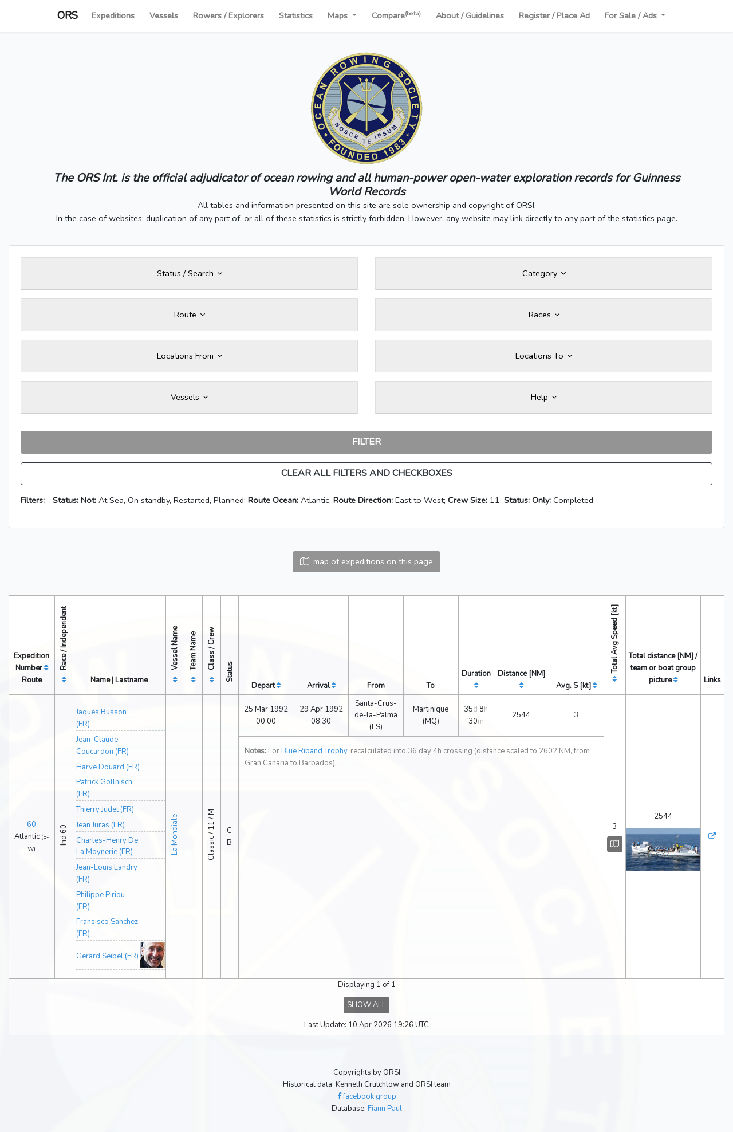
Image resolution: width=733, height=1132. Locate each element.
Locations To (543, 355)
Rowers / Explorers (228, 15)
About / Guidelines (470, 15)
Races (544, 314)
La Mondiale (175, 834)
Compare (396, 15)
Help (544, 397)
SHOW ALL (366, 1005)
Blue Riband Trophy (314, 751)
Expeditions (113, 15)
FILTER (366, 441)
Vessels (163, 15)
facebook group (366, 1096)
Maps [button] (339, 15)
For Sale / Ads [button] (632, 15)
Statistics (296, 15)
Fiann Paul (385, 1108)
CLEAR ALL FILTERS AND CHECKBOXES (366, 473)
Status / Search (189, 273)
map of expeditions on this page (366, 561)
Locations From (189, 355)
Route (189, 314)
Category (544, 273)
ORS (67, 15)
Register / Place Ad (554, 15)
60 (31, 824)
